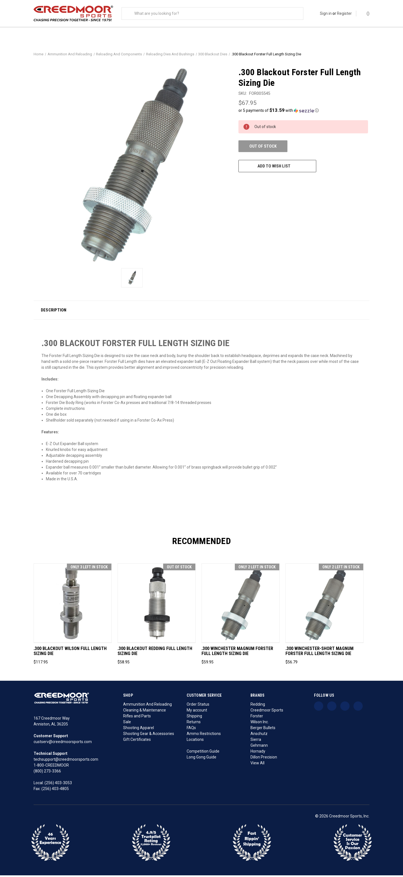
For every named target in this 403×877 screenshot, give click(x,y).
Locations (195, 741)
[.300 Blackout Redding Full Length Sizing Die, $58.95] (157, 604)
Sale (127, 723)
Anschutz (259, 735)
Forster (256, 717)
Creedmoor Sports (266, 712)
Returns (194, 723)
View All (257, 764)
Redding (257, 706)
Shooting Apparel (138, 729)
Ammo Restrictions (204, 735)
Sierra (255, 741)
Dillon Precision (263, 759)
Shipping (194, 717)
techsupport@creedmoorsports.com (66, 761)
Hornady (257, 753)
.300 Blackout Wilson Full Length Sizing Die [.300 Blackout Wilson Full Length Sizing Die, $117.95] (70, 652)
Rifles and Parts (137, 717)
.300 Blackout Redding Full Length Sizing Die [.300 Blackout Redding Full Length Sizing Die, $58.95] (155, 652)
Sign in (326, 13)
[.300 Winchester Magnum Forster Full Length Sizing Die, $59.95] (240, 604)
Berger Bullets (262, 729)
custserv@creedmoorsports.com (63, 743)
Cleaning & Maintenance (144, 712)
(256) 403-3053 (58, 784)
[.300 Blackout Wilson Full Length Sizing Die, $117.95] (73, 604)
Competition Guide (203, 753)
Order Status (198, 706)
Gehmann (259, 747)
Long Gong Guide (201, 759)
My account (197, 712)
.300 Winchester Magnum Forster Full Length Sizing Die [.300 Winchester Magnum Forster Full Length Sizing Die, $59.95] (237, 652)
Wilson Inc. (259, 723)
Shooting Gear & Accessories (148, 735)
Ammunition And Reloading (147, 706)
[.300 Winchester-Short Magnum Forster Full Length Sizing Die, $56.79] (324, 604)
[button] (303, 112)
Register (344, 13)
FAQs (191, 729)
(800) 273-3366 (47, 772)
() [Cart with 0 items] (365, 13)
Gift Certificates (137, 741)
